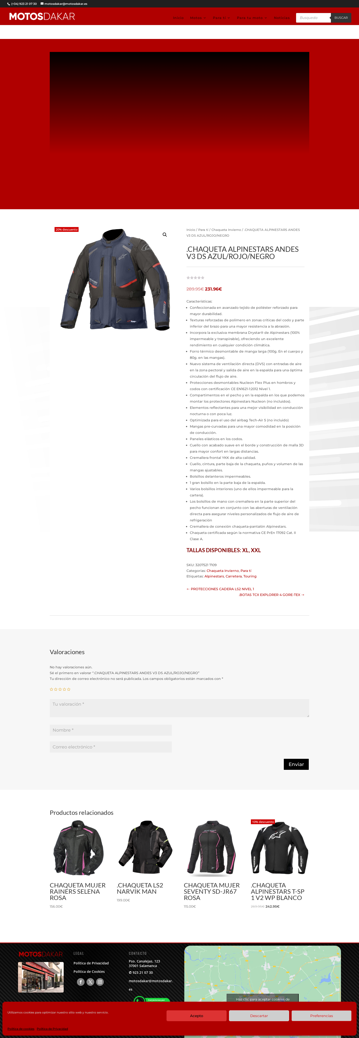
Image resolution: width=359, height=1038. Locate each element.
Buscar (341, 17)
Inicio (178, 18)
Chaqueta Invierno (226, 230)
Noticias (282, 18)
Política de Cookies (89, 971)
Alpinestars (214, 576)
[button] (165, 234)
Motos (196, 18)
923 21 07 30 (143, 972)
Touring (250, 576)
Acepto (196, 1015)
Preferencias (321, 1015)
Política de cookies (20, 1029)
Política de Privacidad (52, 1029)
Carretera (234, 576)
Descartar (259, 1015)
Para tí (219, 18)
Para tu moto (250, 18)
